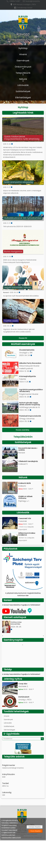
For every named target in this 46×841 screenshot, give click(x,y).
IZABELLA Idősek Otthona (25, 497)
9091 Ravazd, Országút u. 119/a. (23, 4)
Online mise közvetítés (16, 623)
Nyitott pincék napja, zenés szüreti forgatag (29, 403)
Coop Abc (22, 684)
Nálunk (23, 79)
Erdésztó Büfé (24, 483)
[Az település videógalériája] (17, 613)
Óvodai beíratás (26, 350)
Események (23, 60)
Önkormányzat (23, 66)
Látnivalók (23, 85)
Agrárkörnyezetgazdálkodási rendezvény (31, 390)
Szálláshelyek (23, 91)
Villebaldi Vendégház (28, 461)
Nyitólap (23, 48)
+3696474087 (13, 1)
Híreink (23, 54)
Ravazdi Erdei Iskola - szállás (28, 449)
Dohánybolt (23, 697)
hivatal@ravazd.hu (31, 1)
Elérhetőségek (23, 97)
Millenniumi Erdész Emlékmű (26, 534)
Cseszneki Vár (24, 518)
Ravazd (23, 34)
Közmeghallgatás (27, 376)
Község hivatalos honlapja (23, 39)
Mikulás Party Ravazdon (30, 363)
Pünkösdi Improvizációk (30, 416)
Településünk (23, 72)
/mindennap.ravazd (23, 7)
